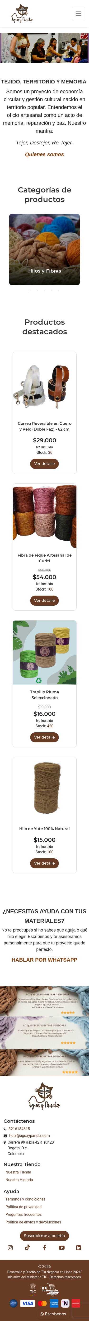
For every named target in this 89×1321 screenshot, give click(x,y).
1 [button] (30, 290)
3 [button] (44, 290)
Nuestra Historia (19, 1180)
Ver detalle (44, 463)
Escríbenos (53, 1314)
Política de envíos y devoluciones (33, 1222)
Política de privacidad (23, 1207)
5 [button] (58, 290)
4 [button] (51, 290)
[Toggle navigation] (78, 13)
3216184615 (19, 1129)
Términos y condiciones (25, 1199)
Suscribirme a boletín (44, 1235)
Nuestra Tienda (18, 1172)
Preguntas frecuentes (23, 1214)
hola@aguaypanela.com (29, 1135)
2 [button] (37, 290)
